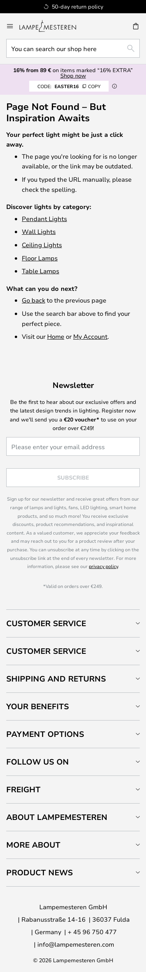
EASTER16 (68, 86)
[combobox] (73, 48)
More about (33, 844)
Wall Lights (39, 231)
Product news (39, 872)
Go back (33, 300)
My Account (90, 336)
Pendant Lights (44, 218)
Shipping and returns (56, 678)
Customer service (46, 651)
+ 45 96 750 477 (92, 932)
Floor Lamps (40, 258)
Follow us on (37, 761)
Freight (23, 789)
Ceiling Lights (42, 245)
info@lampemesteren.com (75, 944)
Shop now (73, 75)
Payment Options (45, 734)
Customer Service (46, 623)
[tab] (73, 623)
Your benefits (37, 706)
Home (55, 336)
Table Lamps (40, 271)
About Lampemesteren (56, 817)
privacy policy (103, 566)
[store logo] (52, 26)
